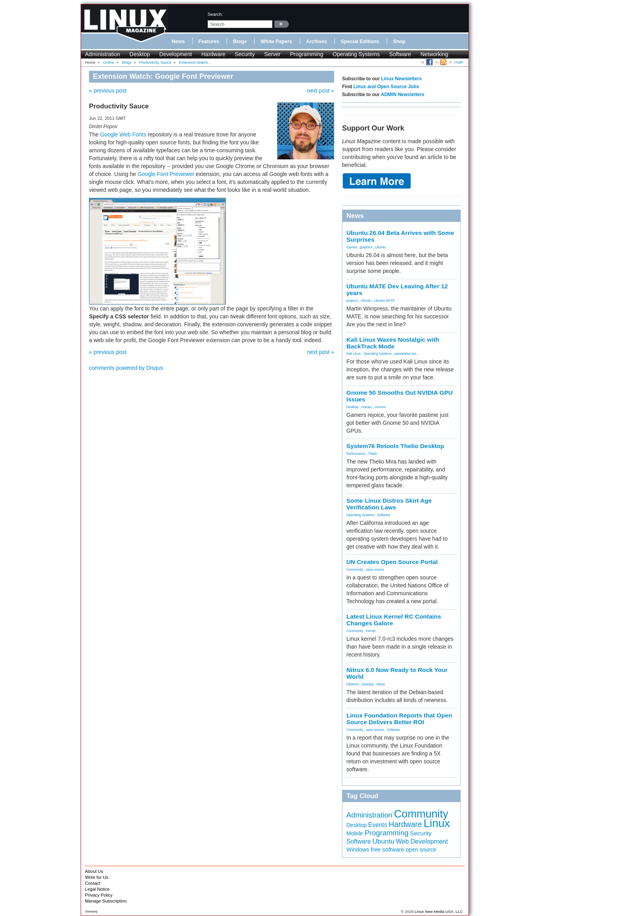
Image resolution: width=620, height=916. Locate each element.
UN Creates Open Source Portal (392, 561)
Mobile (354, 833)
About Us (94, 871)
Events (377, 824)
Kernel (370, 631)
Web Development (422, 841)
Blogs (240, 41)
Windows (357, 849)
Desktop (140, 54)
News (178, 41)
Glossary (91, 911)
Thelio (372, 454)
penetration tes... (407, 354)
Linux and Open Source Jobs (386, 86)
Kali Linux (353, 354)
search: (215, 14)
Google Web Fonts (123, 134)
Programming (306, 54)
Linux (436, 823)
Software (400, 54)
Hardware (213, 54)
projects (352, 301)
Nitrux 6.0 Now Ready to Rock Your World (397, 673)
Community (354, 570)
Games (351, 247)
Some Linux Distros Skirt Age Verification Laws (389, 504)
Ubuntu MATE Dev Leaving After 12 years (397, 289)
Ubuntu (380, 247)
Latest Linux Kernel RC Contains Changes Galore (393, 619)
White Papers (276, 41)
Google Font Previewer (166, 174)
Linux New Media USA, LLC (439, 911)
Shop (399, 41)
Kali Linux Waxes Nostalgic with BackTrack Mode (392, 343)
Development (175, 54)
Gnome (380, 407)
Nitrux (380, 684)
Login (458, 62)
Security (245, 54)
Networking (434, 54)
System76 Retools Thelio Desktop (395, 446)
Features (208, 41)
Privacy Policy (99, 895)
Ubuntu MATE (384, 301)
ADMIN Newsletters (402, 94)
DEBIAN (352, 684)
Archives (316, 41)
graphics (366, 247)
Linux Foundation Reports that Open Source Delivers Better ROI (399, 718)
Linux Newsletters (401, 78)
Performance (355, 454)
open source (375, 570)
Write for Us (96, 877)
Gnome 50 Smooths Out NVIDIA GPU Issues (399, 396)
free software (388, 849)
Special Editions (360, 41)
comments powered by (126, 368)
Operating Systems (356, 54)
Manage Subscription (106, 901)
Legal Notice (97, 889)
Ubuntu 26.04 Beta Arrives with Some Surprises (400, 236)
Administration (102, 54)
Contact (92, 883)
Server (272, 54)
